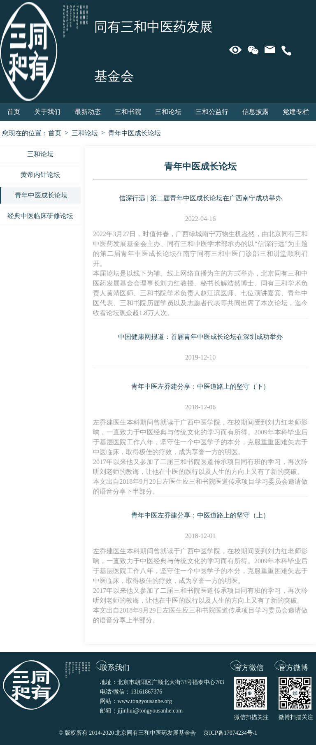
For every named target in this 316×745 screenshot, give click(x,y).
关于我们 (47, 111)
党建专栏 (296, 111)
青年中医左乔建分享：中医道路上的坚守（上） (200, 515)
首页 (13, 111)
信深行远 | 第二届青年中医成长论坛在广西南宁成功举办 (200, 198)
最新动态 (87, 111)
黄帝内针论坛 (40, 174)
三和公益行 (211, 111)
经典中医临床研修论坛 (40, 215)
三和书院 (128, 111)
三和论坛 (168, 111)
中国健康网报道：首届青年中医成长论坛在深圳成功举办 (200, 336)
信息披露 (255, 111)
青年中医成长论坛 (134, 133)
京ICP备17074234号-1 (230, 733)
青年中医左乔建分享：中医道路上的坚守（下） (200, 386)
